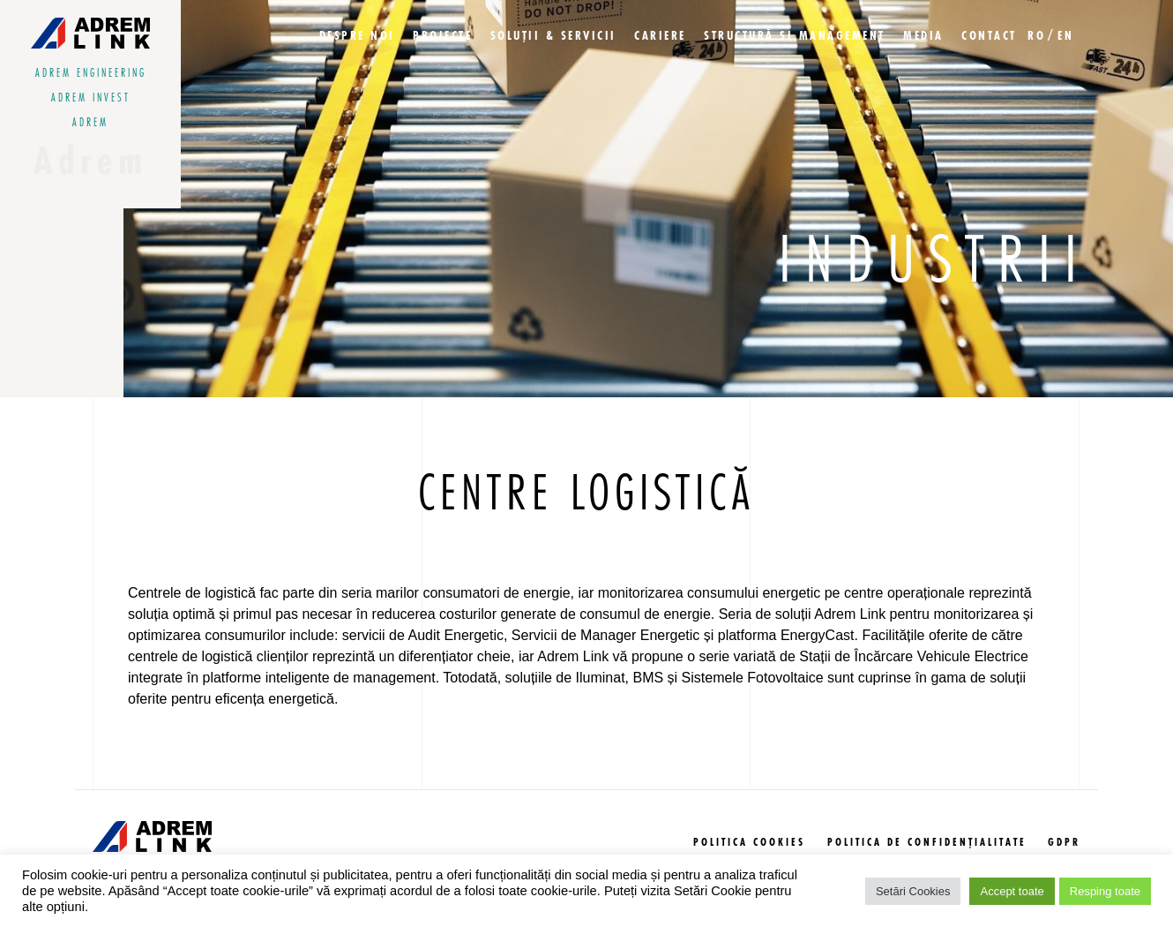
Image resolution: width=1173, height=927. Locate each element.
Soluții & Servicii (553, 36)
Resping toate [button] (1105, 891)
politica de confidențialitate (927, 842)
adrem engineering (90, 73)
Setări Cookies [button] (913, 891)
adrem (90, 123)
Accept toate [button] (1011, 891)
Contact (989, 36)
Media (923, 36)
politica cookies (749, 842)
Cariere (660, 36)
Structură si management (794, 36)
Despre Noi (357, 36)
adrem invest (91, 98)
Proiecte (442, 36)
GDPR (1064, 842)
